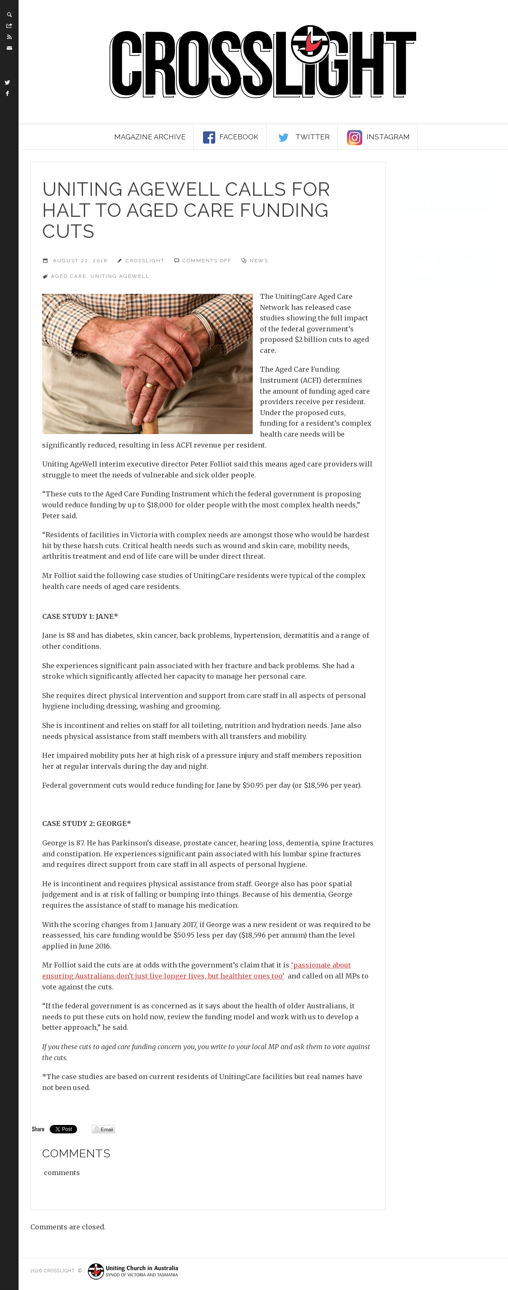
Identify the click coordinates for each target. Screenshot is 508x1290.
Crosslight (145, 261)
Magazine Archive (150, 137)
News (259, 261)
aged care (68, 276)
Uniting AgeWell (120, 276)
